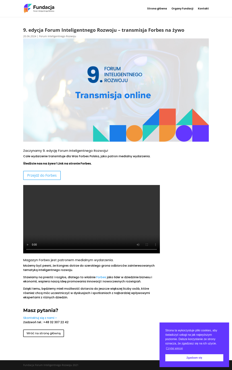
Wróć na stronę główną (43, 333)
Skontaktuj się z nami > (40, 318)
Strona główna (157, 8)
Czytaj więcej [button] (174, 348)
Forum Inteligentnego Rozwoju (57, 36)
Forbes (101, 277)
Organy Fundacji (182, 8)
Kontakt (203, 8)
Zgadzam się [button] (194, 357)
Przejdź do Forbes (42, 175)
